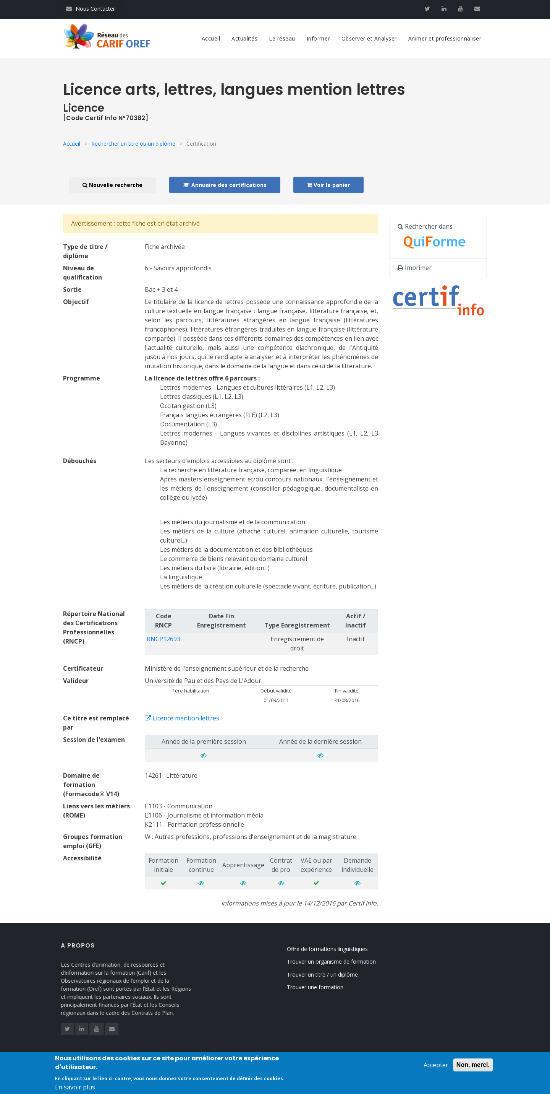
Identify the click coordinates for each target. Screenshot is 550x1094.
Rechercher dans (436, 238)
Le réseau (282, 38)
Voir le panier (328, 185)
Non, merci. (473, 1069)
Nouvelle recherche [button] (112, 185)
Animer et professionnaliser (445, 38)
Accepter (436, 1069)
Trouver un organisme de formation (342, 961)
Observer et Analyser (369, 38)
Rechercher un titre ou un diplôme (133, 143)
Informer (318, 38)
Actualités (244, 38)
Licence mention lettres (182, 718)
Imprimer (415, 267)
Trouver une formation (326, 987)
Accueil (211, 38)
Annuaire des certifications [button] (225, 185)
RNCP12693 (163, 639)
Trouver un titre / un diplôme (333, 974)
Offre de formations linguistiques (338, 949)
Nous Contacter (90, 8)
